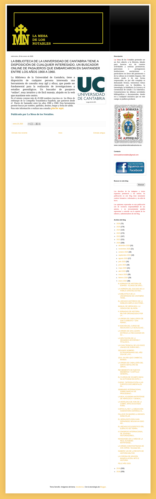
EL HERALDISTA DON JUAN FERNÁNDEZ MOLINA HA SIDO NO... (131, 421)
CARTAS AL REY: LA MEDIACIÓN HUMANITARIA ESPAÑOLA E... (130, 410)
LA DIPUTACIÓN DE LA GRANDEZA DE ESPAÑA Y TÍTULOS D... (129, 340)
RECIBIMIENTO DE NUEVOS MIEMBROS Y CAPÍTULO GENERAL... (129, 372)
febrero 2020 (123, 278)
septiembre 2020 (124, 255)
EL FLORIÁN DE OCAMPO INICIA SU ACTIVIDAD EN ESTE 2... (130, 378)
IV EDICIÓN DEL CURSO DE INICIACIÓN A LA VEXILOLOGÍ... (131, 327)
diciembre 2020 (124, 245)
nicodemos (80, 487)
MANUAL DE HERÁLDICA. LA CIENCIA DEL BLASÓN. (129, 307)
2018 (119, 472)
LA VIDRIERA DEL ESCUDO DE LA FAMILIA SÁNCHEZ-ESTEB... (131, 290)
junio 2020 (122, 265)
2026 (119, 224)
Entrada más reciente (19, 133)
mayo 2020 (122, 268)
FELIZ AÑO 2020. (124, 463)
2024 (119, 230)
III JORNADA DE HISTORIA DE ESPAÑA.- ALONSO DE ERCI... (130, 285)
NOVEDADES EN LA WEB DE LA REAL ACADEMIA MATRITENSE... (130, 441)
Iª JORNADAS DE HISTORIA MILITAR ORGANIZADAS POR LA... (130, 313)
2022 (119, 236)
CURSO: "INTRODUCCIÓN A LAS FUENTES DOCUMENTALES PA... (130, 384)
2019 (119, 468)
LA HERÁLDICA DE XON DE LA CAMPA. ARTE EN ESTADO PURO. (130, 404)
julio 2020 (122, 262)
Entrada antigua (99, 133)
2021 (119, 239)
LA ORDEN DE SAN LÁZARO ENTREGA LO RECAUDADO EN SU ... (131, 333)
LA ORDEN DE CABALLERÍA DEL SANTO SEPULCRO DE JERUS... (130, 365)
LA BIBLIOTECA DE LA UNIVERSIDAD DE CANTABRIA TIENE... (131, 296)
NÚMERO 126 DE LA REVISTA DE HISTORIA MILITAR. (131, 452)
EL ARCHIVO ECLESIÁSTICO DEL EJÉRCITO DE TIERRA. (131, 427)
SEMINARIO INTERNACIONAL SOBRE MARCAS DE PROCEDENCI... (129, 391)
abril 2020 (122, 271)
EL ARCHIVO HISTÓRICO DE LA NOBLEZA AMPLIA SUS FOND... (131, 302)
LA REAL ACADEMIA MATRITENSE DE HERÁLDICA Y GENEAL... (131, 398)
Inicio (60, 133)
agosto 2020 (123, 258)
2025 (119, 227)
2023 (119, 233)
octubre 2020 (123, 252)
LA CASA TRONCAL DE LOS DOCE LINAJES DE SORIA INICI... (131, 346)
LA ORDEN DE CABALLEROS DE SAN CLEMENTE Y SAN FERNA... (130, 321)
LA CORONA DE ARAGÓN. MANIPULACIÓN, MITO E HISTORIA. (128, 458)
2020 (119, 243)
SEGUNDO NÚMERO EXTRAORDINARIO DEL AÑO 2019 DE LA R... (130, 352)
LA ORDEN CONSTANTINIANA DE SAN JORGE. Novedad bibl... (131, 447)
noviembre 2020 (124, 249)
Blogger (103, 487)
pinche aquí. (57, 108)
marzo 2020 (123, 274)
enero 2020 (122, 281)
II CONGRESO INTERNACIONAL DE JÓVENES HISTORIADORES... (130, 434)
